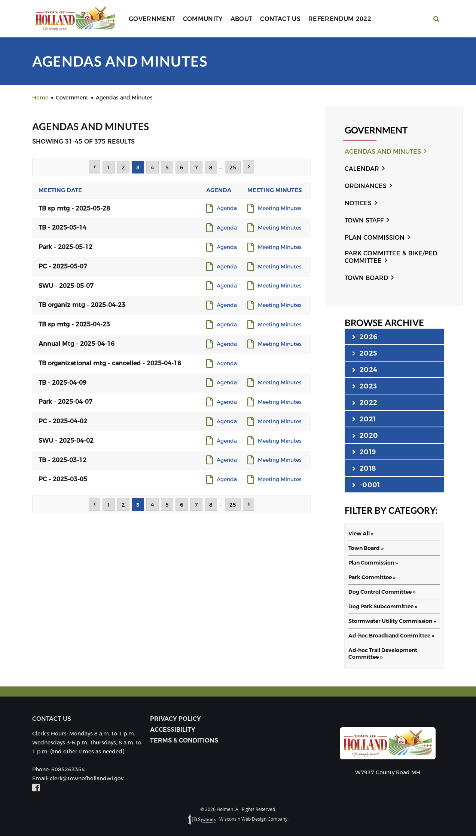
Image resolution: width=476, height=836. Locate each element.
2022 (364, 402)
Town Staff (364, 220)
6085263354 (68, 769)
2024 (364, 369)
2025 (364, 353)
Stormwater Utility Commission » (392, 621)
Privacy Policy (175, 718)
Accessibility (172, 729)
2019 (364, 452)
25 (232, 167)
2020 (365, 435)
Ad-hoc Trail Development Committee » (382, 653)
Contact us (51, 718)
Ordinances (366, 186)
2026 (364, 336)
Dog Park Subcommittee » (382, 606)
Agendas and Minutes (383, 151)
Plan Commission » (373, 562)
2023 (364, 386)
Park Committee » (372, 577)
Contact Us (280, 18)
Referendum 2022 (339, 18)
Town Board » (366, 548)
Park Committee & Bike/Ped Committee (391, 257)
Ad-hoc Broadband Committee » (391, 635)
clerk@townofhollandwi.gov (86, 778)
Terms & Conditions (184, 740)
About (242, 18)
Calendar (362, 168)
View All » (360, 533)
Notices (358, 203)
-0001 (366, 484)
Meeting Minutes (280, 208)
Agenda (227, 208)
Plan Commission (375, 237)
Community (203, 18)
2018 (364, 468)
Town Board (366, 278)
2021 (364, 419)
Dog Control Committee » (381, 591)
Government (152, 18)
